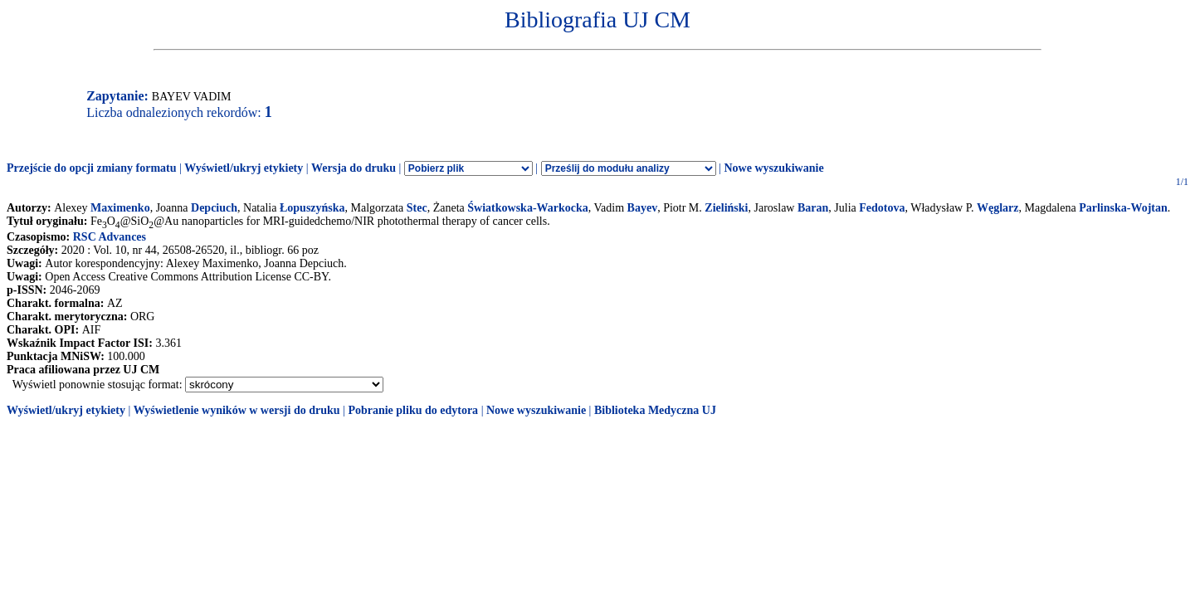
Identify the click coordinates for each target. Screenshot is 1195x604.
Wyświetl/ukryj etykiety (243, 168)
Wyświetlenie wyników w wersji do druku (237, 410)
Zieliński (726, 208)
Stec (417, 208)
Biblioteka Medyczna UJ (655, 410)
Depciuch (214, 208)
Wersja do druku (353, 168)
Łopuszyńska (312, 208)
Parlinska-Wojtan (1123, 208)
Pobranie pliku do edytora (413, 410)
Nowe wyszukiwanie (773, 168)
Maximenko (120, 208)
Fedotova (882, 208)
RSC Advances (109, 237)
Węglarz (998, 208)
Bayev (642, 208)
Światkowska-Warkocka (527, 208)
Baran (812, 208)
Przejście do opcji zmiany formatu (92, 168)
